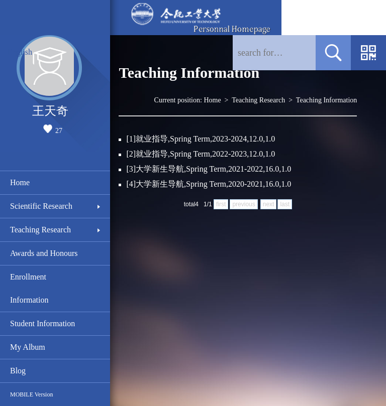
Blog (18, 370)
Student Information (42, 323)
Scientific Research (41, 206)
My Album (27, 347)
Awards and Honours (44, 253)
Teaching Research (40, 229)
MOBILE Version (31, 394)
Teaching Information (326, 100)
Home (20, 182)
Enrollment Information (29, 288)
